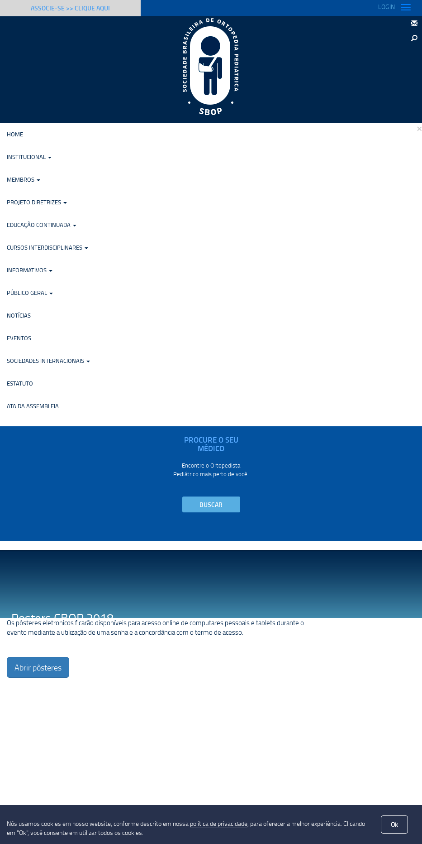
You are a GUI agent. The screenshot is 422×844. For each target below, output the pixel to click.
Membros (23, 179)
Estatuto (20, 383)
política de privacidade (218, 823)
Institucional (29, 157)
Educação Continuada (41, 225)
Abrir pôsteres (38, 667)
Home (15, 134)
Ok (394, 824)
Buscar (211, 504)
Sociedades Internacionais (48, 361)
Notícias (19, 315)
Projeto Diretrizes (37, 202)
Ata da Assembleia (33, 406)
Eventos (19, 338)
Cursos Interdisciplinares (47, 247)
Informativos (29, 270)
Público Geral (30, 293)
